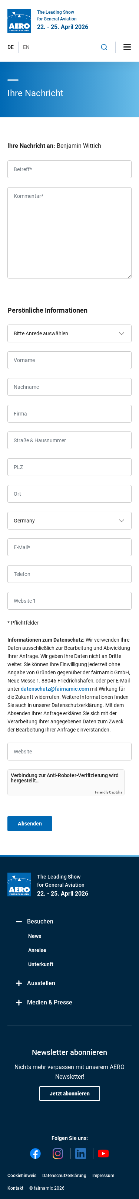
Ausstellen (35, 983)
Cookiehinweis (21, 1175)
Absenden (30, 824)
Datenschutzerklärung (64, 1175)
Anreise (37, 950)
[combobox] (104, 47)
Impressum (103, 1175)
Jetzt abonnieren (70, 1094)
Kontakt (15, 1188)
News (34, 936)
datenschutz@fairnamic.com (55, 689)
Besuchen (34, 922)
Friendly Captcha (108, 792)
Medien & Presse (43, 1003)
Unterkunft (40, 964)
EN (26, 47)
